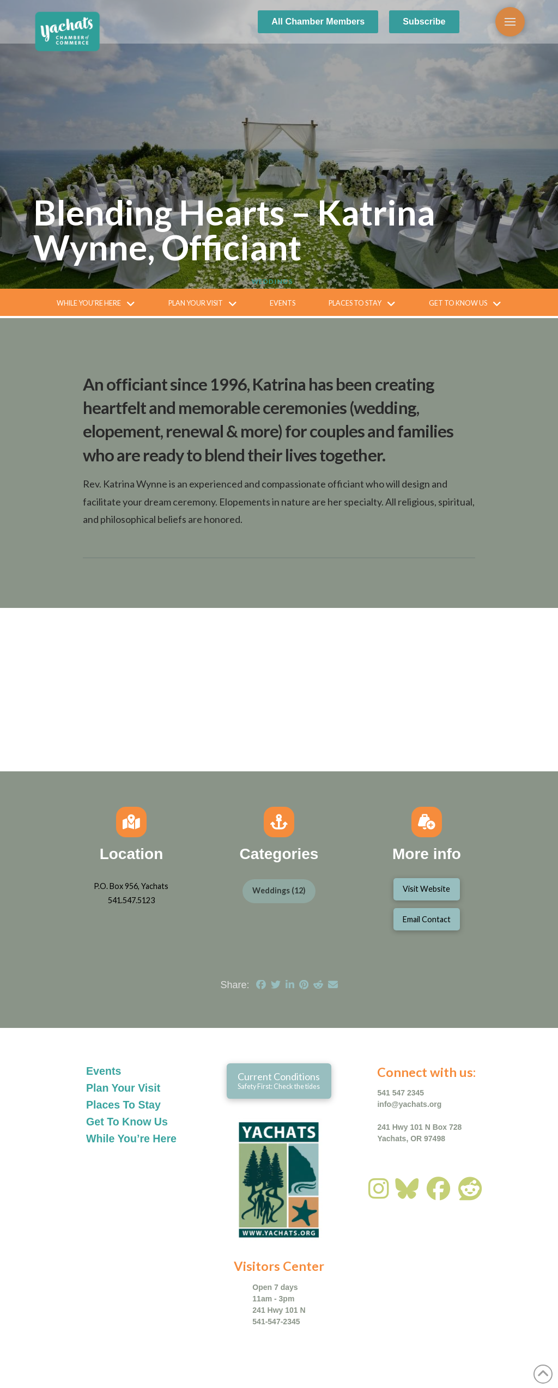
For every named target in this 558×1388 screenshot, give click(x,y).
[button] (510, 21)
